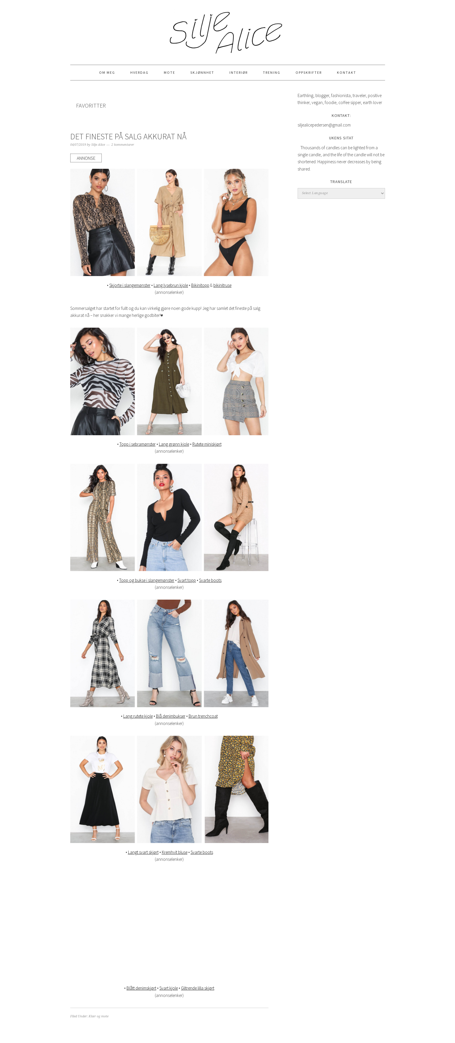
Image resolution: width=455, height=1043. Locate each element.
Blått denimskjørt (141, 988)
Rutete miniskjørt (207, 444)
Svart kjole (168, 988)
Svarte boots (210, 580)
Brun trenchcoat (203, 716)
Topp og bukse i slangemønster (146, 580)
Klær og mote (98, 1016)
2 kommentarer (122, 145)
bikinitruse (222, 285)
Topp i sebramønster (138, 444)
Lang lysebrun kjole (171, 285)
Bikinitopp (200, 285)
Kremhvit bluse (174, 852)
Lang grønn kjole (174, 444)
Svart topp (187, 580)
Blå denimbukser (170, 716)
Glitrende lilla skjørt (197, 988)
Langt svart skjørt (143, 852)
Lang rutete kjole (138, 716)
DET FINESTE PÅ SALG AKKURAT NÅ (128, 136)
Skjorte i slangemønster (129, 285)
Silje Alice (227, 30)
